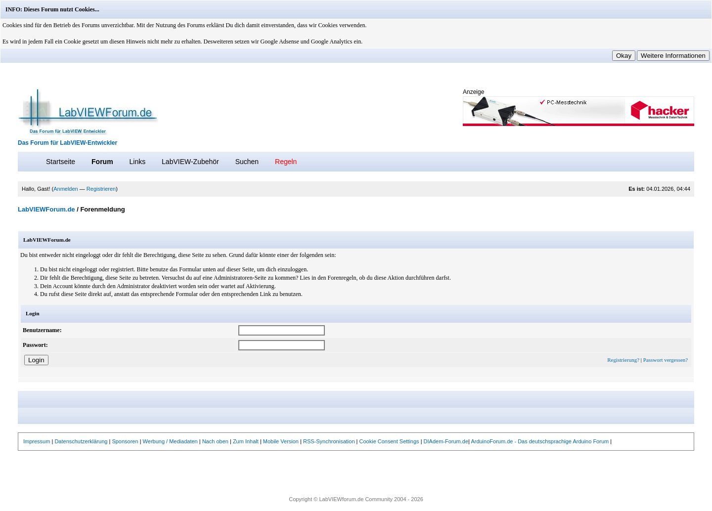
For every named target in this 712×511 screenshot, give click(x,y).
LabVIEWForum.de (46, 209)
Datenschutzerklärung (80, 441)
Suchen (247, 162)
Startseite (60, 162)
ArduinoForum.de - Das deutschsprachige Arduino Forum (540, 441)
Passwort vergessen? (665, 360)
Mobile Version (281, 441)
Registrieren (101, 189)
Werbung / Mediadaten (170, 441)
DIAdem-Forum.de (446, 441)
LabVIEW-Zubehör (190, 162)
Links (137, 162)
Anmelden (65, 189)
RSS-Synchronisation (329, 441)
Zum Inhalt (246, 441)
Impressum (36, 441)
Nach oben (215, 441)
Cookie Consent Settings (389, 441)
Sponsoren (125, 441)
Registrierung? (623, 360)
